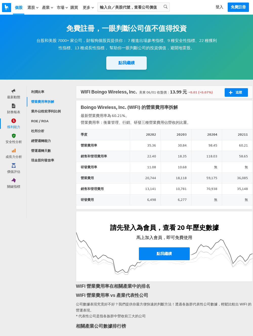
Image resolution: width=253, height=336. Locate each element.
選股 (33, 7)
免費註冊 (238, 7)
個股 (19, 7)
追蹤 (235, 92)
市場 (62, 7)
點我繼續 (126, 62)
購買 (74, 7)
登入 (219, 7)
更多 (88, 7)
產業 (48, 7)
